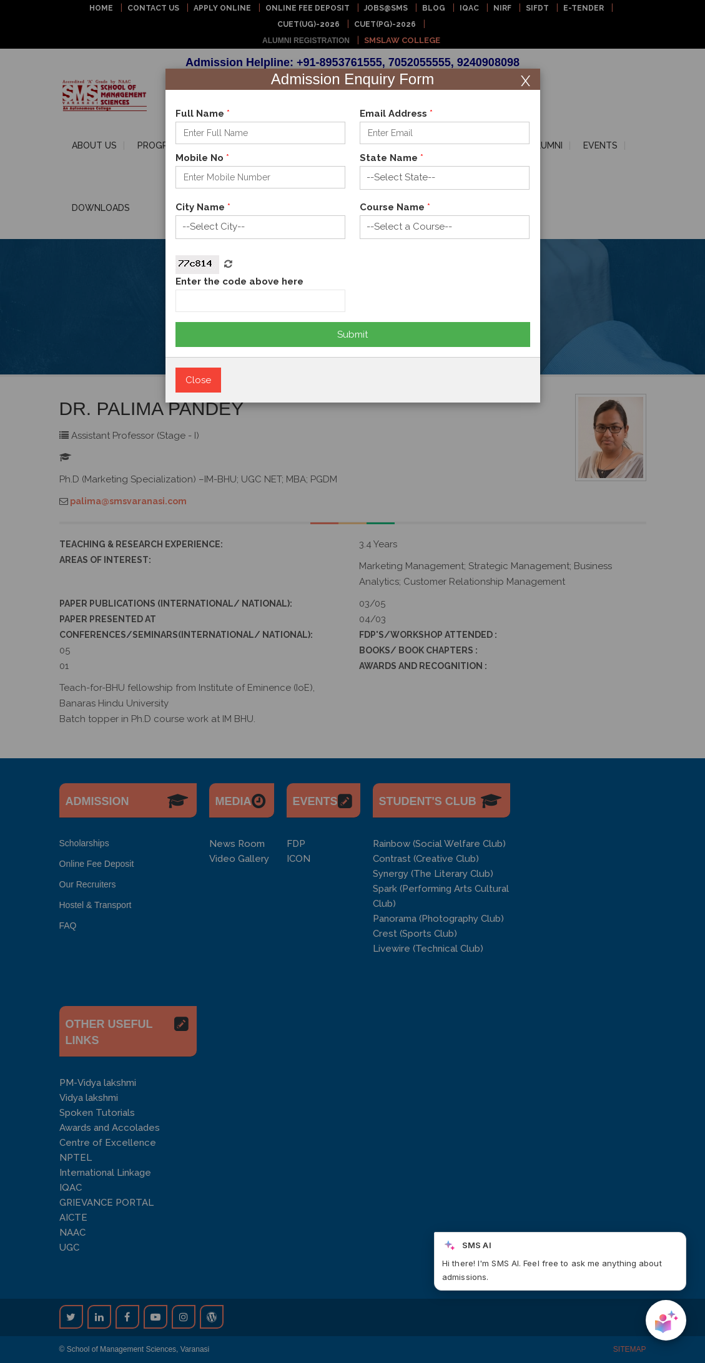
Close (198, 380)
